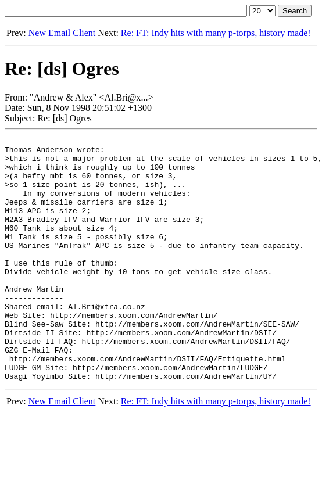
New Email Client (62, 33)
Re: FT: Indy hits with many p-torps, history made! (216, 33)
